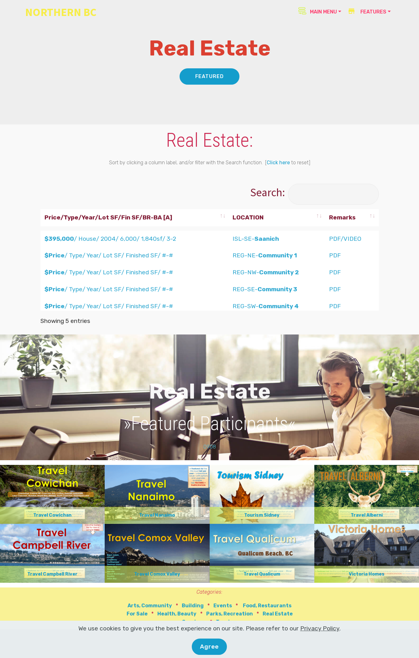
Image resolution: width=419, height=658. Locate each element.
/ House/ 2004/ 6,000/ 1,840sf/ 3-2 (110, 290)
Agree (209, 647)
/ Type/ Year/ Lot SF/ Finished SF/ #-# (109, 307)
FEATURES (367, 12)
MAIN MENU (317, 11)
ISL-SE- (256, 290)
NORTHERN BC (61, 12)
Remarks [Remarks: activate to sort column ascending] (342, 217)
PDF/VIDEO (345, 290)
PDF (335, 307)
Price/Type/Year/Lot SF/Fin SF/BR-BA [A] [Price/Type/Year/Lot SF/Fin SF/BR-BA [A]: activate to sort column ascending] (108, 217)
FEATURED (209, 77)
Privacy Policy (319, 629)
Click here (278, 163)
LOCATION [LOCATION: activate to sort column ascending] (248, 217)
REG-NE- (265, 307)
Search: (314, 192)
